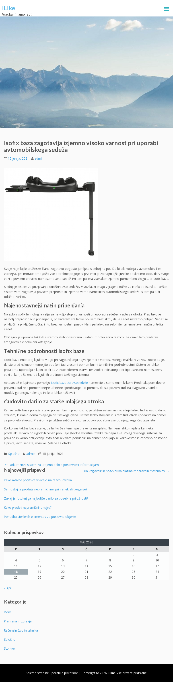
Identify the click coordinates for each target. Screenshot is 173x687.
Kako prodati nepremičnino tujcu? (27, 507)
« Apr (7, 588)
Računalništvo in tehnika (21, 630)
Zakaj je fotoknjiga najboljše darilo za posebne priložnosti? (46, 498)
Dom (7, 612)
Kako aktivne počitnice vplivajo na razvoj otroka (38, 480)
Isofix (55, 382)
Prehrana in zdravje (18, 621)
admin (39, 158)
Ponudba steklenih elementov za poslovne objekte (40, 516)
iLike (8, 8)
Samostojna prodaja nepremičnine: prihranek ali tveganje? (45, 489)
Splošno (14, 453)
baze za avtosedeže (73, 382)
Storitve (9, 648)
